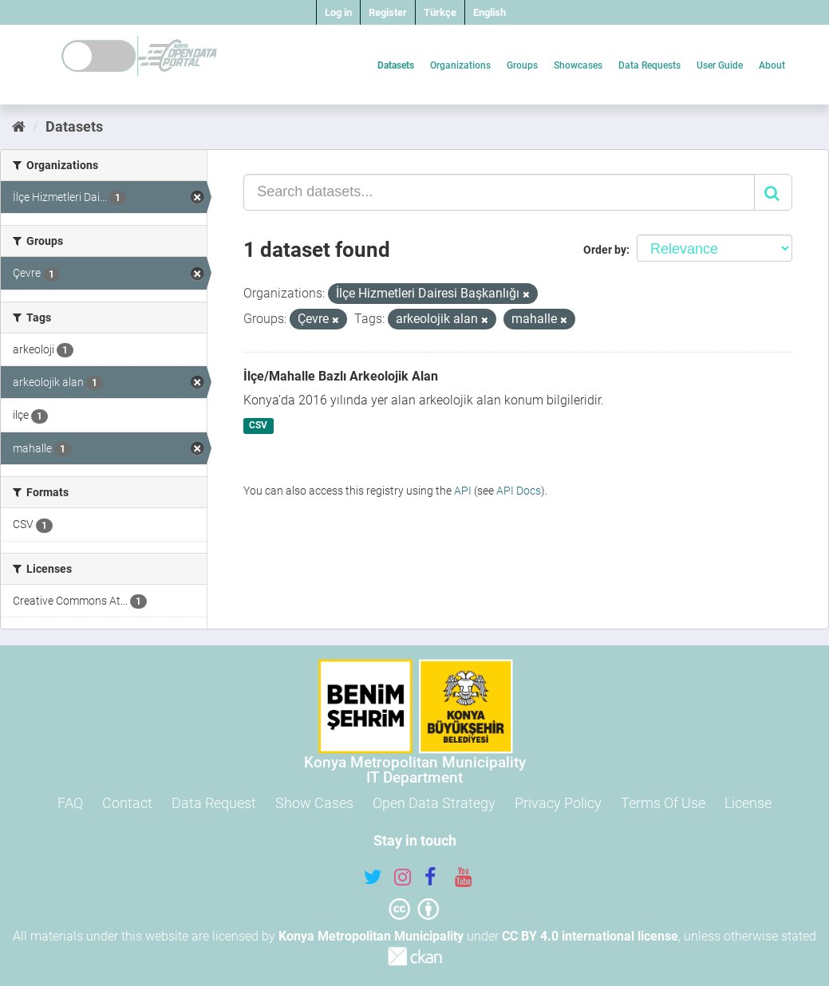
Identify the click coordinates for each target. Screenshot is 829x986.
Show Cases (314, 803)
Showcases (578, 65)
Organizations (460, 65)
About (772, 65)
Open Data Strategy (434, 803)
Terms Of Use (663, 803)
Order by (604, 249)
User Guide (720, 65)
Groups (522, 65)
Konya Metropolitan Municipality (371, 936)
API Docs (518, 490)
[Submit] (773, 192)
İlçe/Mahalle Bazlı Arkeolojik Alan (340, 376)
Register (388, 12)
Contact (127, 803)
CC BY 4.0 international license (590, 936)
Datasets (395, 65)
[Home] (19, 126)
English (489, 12)
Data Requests (649, 65)
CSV (258, 426)
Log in (338, 12)
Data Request (214, 803)
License (748, 803)
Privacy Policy (558, 803)
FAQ (70, 803)
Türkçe (440, 12)
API (463, 490)
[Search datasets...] (499, 192)
